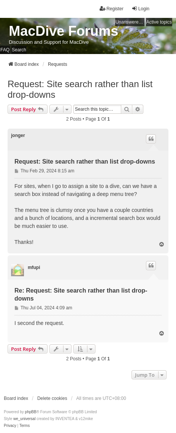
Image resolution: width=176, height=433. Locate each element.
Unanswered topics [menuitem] (130, 22)
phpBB (30, 412)
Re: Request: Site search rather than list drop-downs (80, 294)
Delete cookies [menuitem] (52, 398)
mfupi (34, 267)
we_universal (24, 419)
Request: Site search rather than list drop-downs (80, 89)
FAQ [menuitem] (5, 50)
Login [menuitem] (140, 8)
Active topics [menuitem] (159, 22)
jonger (18, 135)
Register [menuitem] (112, 8)
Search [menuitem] (19, 50)
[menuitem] (10, 425)
